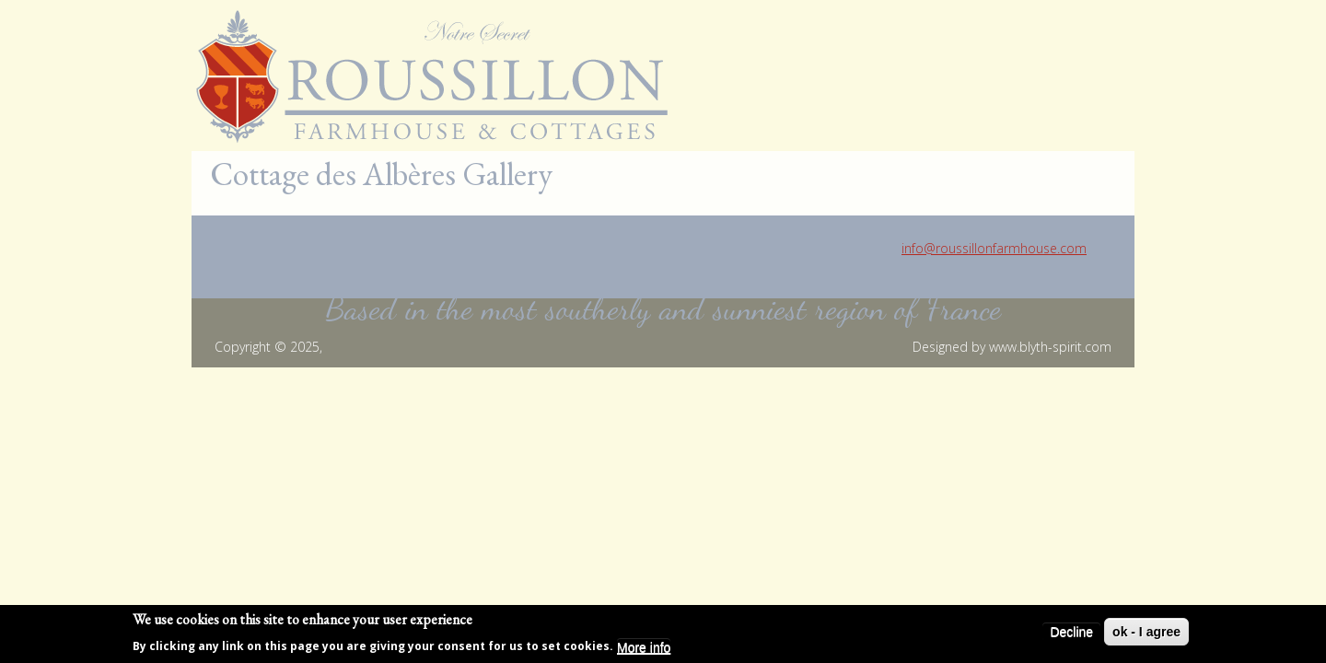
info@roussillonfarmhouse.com (994, 248)
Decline (1071, 634)
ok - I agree (1146, 634)
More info (643, 650)
